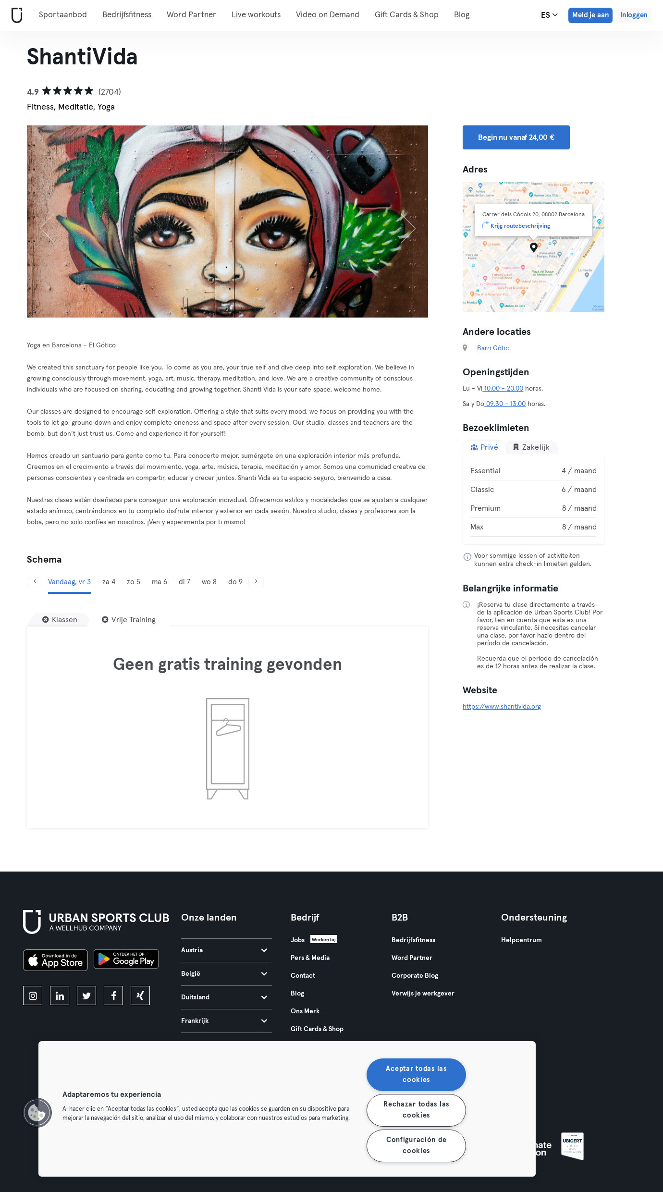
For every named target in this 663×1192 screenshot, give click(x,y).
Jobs (298, 940)
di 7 (184, 582)
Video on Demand (327, 15)
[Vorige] (57, 221)
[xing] (140, 995)
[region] (287, 1109)
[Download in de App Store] (55, 961)
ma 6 (159, 582)
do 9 (235, 582)
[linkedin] (59, 995)
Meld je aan (590, 15)
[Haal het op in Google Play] (126, 961)
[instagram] (32, 995)
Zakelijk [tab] (531, 447)
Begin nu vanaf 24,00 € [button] (516, 137)
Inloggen (634, 15)
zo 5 (133, 582)
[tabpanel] (533, 499)
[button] (37, 1112)
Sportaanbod (63, 15)
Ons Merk (305, 1011)
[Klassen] (60, 620)
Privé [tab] (484, 447)
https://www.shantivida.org (502, 706)
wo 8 (209, 582)
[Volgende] (398, 221)
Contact (303, 975)
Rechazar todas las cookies (416, 1110)
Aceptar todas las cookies (416, 1074)
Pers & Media (310, 958)
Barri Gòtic (493, 348)
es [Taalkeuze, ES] (549, 15)
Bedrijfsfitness (126, 15)
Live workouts (256, 15)
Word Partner (191, 15)
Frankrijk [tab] (224, 1021)
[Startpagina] (15, 15)
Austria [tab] (224, 950)
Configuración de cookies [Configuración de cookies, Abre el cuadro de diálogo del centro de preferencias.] (416, 1146)
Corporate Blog (415, 975)
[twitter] (86, 995)
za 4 (108, 582)
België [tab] (224, 974)
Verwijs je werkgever (423, 993)
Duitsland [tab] (224, 997)
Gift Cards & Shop (407, 15)
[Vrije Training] (128, 620)
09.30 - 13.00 (505, 404)
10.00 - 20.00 (502, 388)
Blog (461, 15)
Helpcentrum (521, 940)
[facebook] (113, 995)
